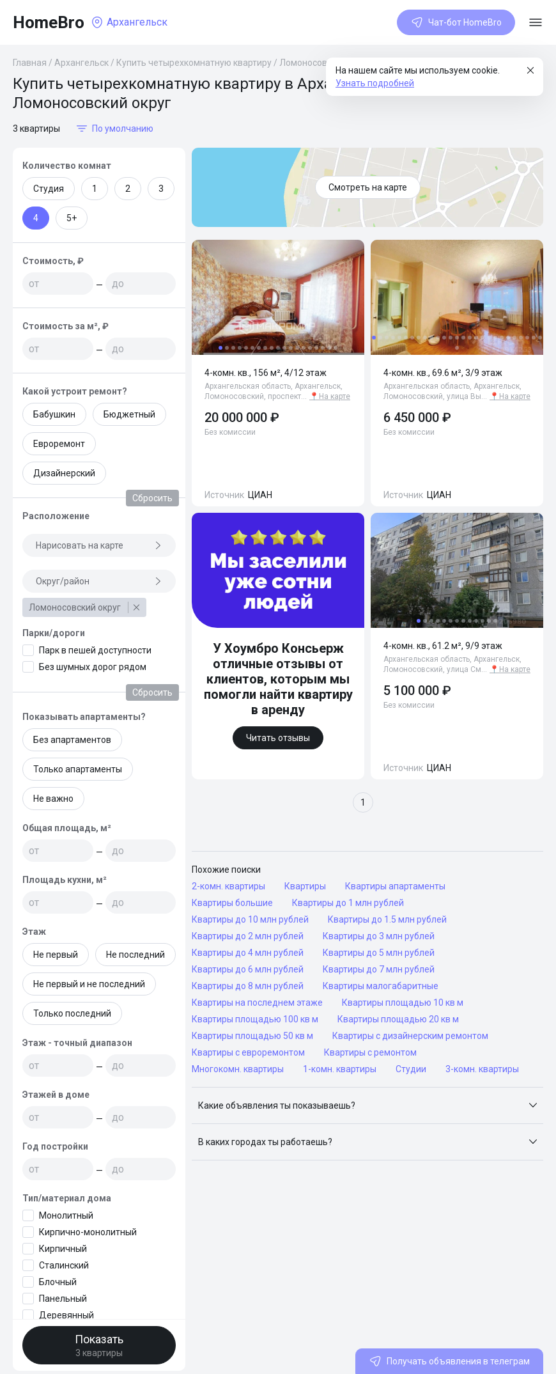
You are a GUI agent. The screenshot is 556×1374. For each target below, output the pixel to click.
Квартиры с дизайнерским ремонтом (410, 1036)
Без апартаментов (72, 740)
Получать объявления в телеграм (449, 1361)
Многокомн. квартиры (238, 1069)
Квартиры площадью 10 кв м (402, 1002)
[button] (367, 1105)
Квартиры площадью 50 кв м (252, 1036)
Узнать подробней (375, 83)
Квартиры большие (232, 903)
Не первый (55, 954)
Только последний (72, 1013)
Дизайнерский (64, 473)
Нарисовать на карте (99, 545)
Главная (30, 63)
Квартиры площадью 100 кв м (255, 1019)
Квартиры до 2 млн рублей (248, 936)
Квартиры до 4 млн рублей (248, 953)
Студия (48, 188)
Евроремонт (59, 444)
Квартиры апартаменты (395, 886)
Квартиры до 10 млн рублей (250, 919)
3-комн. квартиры (482, 1069)
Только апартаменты (77, 769)
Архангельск (81, 63)
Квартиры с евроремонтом (248, 1052)
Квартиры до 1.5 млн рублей (387, 919)
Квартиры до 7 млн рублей (379, 969)
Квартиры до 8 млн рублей (248, 986)
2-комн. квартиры (228, 886)
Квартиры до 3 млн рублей (379, 936)
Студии (411, 1069)
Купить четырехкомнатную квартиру (194, 63)
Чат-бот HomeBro (456, 22)
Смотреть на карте (367, 187)
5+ (71, 218)
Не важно (53, 798)
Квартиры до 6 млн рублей (248, 969)
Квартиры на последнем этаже (257, 1002)
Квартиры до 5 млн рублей (379, 953)
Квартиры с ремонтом (370, 1052)
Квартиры (305, 886)
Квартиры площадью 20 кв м (398, 1019)
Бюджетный (129, 414)
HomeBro (48, 22)
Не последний (135, 954)
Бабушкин (54, 414)
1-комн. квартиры (339, 1069)
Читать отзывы (278, 738)
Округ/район (99, 581)
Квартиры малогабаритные (380, 986)
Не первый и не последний (89, 984)
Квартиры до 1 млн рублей (348, 903)
